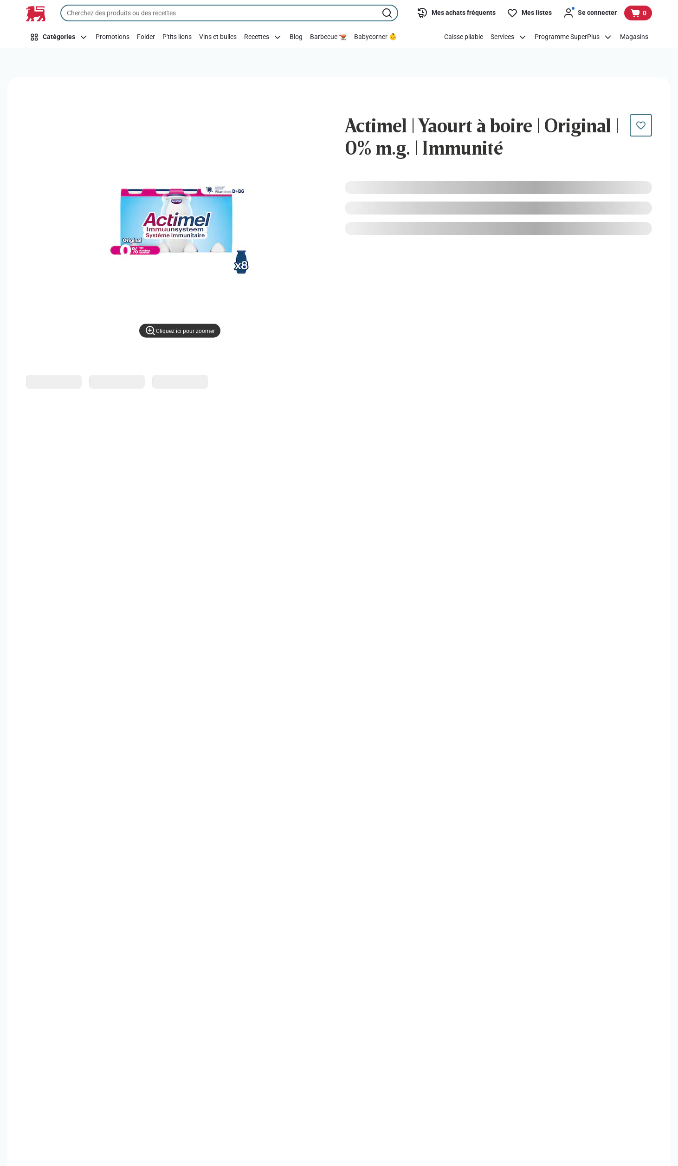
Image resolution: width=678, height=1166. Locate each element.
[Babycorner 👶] (375, 37)
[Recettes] (263, 37)
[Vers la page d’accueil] (35, 13)
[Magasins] (634, 37)
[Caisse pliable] (463, 37)
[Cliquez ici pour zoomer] (179, 331)
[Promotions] (112, 37)
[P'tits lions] (177, 37)
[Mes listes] (529, 13)
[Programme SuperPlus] (573, 37)
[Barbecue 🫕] (328, 37)
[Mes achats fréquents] (456, 13)
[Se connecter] (589, 13)
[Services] (509, 37)
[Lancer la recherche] (388, 13)
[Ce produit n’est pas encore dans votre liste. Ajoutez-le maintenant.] (641, 125)
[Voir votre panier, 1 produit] (638, 13)
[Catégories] (59, 37)
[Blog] (296, 37)
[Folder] (146, 37)
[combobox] (229, 13)
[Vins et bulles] (217, 37)
